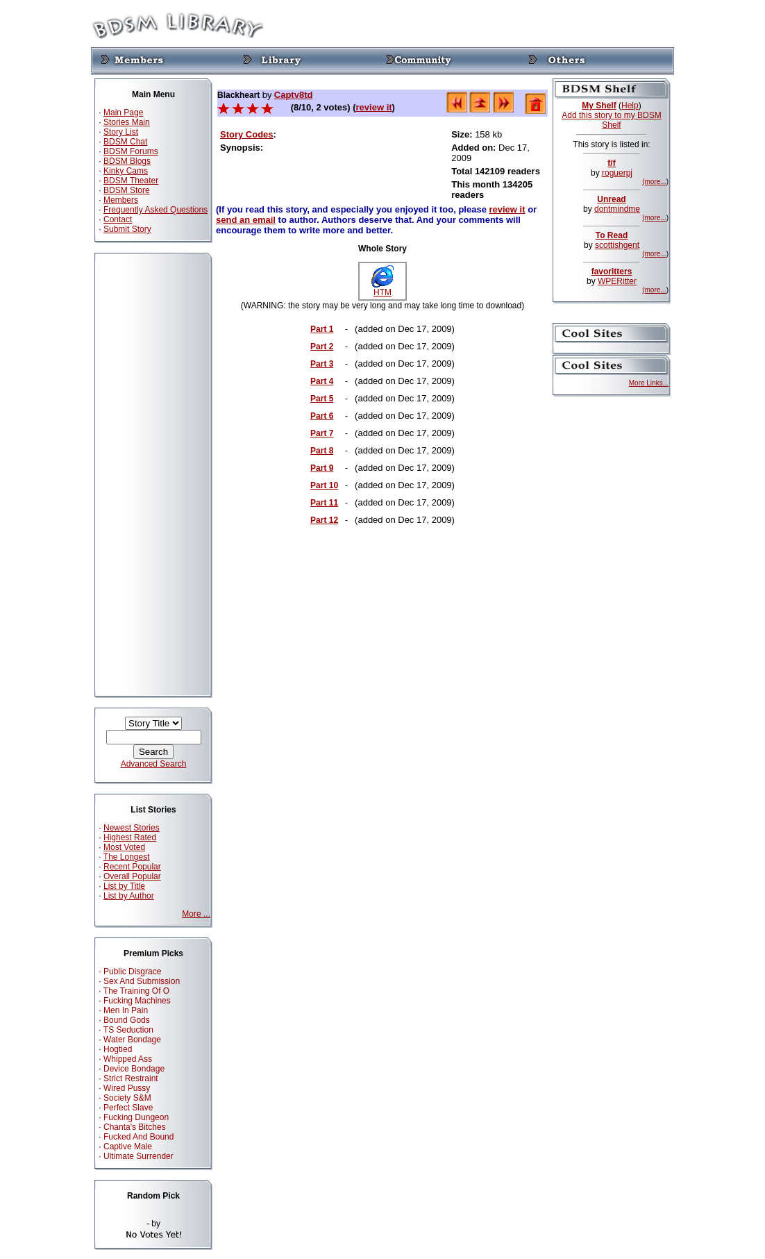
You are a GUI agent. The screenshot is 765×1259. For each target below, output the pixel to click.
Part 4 (321, 381)
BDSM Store (126, 190)
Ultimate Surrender (138, 1156)
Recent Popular (132, 867)
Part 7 (321, 433)
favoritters (611, 271)
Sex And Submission (141, 981)
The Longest (126, 857)
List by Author (128, 896)
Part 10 (324, 485)
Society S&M (127, 1098)
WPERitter (617, 281)
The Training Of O (136, 991)
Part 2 (321, 346)
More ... (196, 914)
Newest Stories (131, 828)
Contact (117, 219)
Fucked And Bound (138, 1137)
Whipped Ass (127, 1059)
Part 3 (321, 364)
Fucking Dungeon (136, 1117)
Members (120, 200)
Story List (120, 132)
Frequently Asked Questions (155, 210)
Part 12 (324, 520)
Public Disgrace (132, 971)
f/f (611, 163)
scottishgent (617, 245)
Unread (611, 199)
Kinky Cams (125, 171)
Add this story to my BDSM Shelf (611, 120)
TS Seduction (128, 1030)
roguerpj (617, 173)
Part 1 (321, 329)
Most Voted (124, 847)
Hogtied (117, 1049)
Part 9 (321, 468)
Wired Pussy (126, 1088)
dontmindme (617, 209)
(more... (654, 181)
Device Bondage (134, 1069)
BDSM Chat (125, 142)
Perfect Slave (128, 1107)
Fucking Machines (137, 1001)
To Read (612, 235)
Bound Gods (126, 1020)
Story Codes (247, 134)
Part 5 (321, 398)
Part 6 (321, 416)
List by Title (124, 886)
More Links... (649, 383)
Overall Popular (132, 876)
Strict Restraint (130, 1078)
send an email (246, 220)
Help (630, 105)
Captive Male (127, 1146)
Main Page (123, 112)
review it (374, 107)
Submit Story (127, 229)
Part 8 (321, 451)
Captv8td (293, 95)
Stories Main (126, 122)
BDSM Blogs (127, 161)
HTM (382, 288)
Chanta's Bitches (134, 1127)
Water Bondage (132, 1039)
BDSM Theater (130, 180)
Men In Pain (125, 1010)
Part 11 (324, 503)
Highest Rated (129, 837)
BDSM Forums (130, 151)
